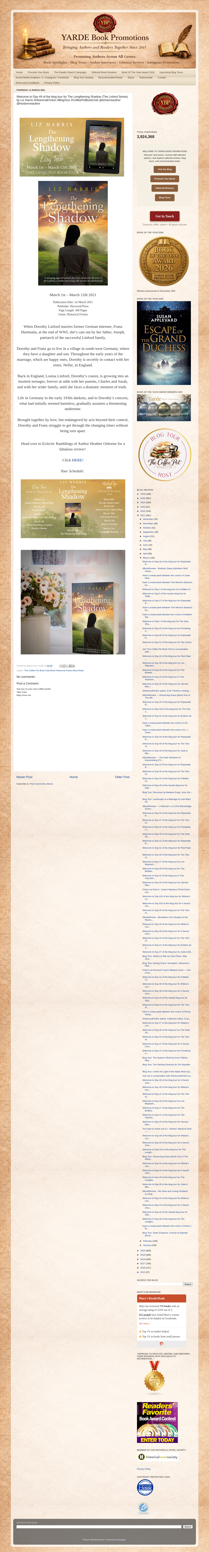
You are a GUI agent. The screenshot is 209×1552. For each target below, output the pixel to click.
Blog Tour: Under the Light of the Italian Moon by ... (167, 1071)
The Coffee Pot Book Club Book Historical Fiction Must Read (54, 670)
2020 (143, 1250)
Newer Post (24, 777)
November (148, 523)
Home (19, 72)
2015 (143, 1272)
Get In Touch (165, 216)
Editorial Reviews (165, 188)
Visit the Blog (165, 169)
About (131, 77)
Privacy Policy (52, 82)
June (145, 545)
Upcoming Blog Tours (171, 72)
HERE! (78, 460)
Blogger (122, 1539)
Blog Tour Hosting (83, 77)
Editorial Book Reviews (104, 72)
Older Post (122, 777)
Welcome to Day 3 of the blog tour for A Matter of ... (167, 589)
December (148, 519)
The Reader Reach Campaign (70, 72)
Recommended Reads (110, 77)
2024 (143, 502)
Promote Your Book (38, 72)
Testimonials (146, 77)
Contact (162, 77)
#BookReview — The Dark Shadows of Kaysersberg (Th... (161, 758)
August (147, 536)
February (148, 1241)
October (147, 528)
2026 (143, 494)
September (148, 532)
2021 (143, 515)
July (145, 540)
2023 (143, 507)
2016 (143, 1268)
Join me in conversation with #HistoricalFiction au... (167, 1076)
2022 (143, 511)
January (147, 1245)
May (145, 549)
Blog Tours (164, 197)
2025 (143, 498)
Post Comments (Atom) (41, 784)
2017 (143, 1263)
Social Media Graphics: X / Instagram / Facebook (42, 77)
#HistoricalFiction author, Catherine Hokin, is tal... (166, 1018)
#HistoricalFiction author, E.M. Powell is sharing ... (166, 691)
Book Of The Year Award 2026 (138, 72)
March (146, 558)
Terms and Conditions (27, 82)
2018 (143, 1259)
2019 (143, 1255)
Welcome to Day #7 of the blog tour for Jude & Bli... (167, 952)
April (145, 553)
